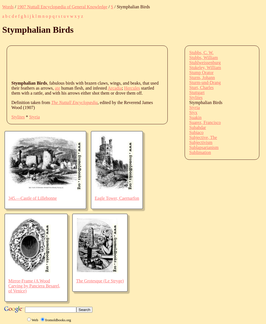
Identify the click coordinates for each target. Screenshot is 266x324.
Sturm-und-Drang (205, 82)
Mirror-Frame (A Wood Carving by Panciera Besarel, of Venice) (34, 286)
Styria (34, 117)
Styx (193, 112)
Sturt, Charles (201, 87)
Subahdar (197, 127)
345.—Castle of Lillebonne (32, 198)
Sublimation (200, 152)
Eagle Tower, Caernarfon (117, 198)
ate (57, 88)
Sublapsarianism (204, 147)
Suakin (195, 117)
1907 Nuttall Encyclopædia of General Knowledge (62, 6)
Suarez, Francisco (205, 122)
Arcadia (115, 88)
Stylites (18, 117)
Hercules (132, 88)
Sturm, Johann (202, 77)
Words (8, 6)
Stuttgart (197, 92)
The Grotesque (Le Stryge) (100, 281)
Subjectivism (201, 142)
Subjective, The (203, 137)
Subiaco (196, 132)
